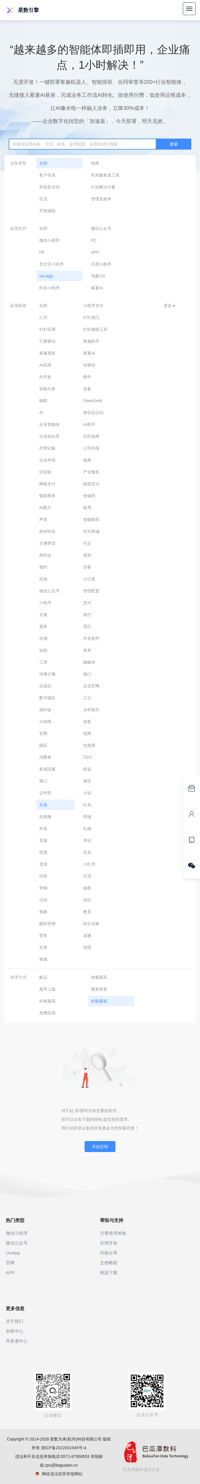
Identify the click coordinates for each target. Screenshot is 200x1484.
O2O (87, 757)
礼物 (87, 828)
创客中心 (14, 1331)
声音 (43, 519)
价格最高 (47, 1001)
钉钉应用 (47, 329)
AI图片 (45, 507)
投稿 (43, 579)
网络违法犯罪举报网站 (59, 1474)
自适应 (45, 686)
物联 (43, 400)
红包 (87, 804)
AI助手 (89, 424)
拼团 (87, 947)
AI (41, 412)
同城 (87, 816)
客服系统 (47, 353)
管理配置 (91, 590)
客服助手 (91, 341)
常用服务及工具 (105, 175)
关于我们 (14, 1321)
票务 (43, 626)
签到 (87, 555)
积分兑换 (91, 923)
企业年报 (47, 460)
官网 (43, 733)
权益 (87, 769)
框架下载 (108, 1272)
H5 (41, 252)
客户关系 (47, 175)
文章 (43, 947)
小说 (87, 793)
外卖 (43, 828)
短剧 (43, 650)
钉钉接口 (91, 317)
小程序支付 (93, 305)
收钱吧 (89, 495)
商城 (43, 959)
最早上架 (47, 989)
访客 (87, 567)
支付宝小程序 (51, 264)
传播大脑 (47, 674)
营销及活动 (49, 187)
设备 (87, 388)
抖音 (43, 876)
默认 (43, 977)
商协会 (45, 555)
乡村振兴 (91, 709)
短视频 (45, 816)
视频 (43, 911)
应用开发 (108, 1242)
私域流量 (47, 769)
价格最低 (99, 1001)
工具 (43, 662)
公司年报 (91, 448)
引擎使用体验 (113, 1233)
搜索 (174, 144)
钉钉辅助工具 (95, 329)
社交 (87, 543)
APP (95, 252)
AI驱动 (89, 365)
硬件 (87, 377)
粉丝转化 (47, 531)
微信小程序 (49, 240)
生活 (43, 199)
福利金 (45, 709)
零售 (43, 935)
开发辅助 (47, 210)
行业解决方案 (103, 187)
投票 (43, 852)
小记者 (89, 579)
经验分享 (108, 1252)
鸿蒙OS (98, 276)
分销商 (45, 721)
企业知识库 (49, 436)
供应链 (45, 472)
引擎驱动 (47, 341)
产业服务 (91, 472)
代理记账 (47, 448)
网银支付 (47, 484)
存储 (43, 638)
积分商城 (91, 531)
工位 (87, 697)
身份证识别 (93, 412)
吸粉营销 (47, 923)
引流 (87, 876)
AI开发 (45, 377)
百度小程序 (101, 264)
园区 (43, 745)
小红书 (89, 864)
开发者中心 (17, 1340)
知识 (87, 900)
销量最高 (99, 977)
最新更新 (99, 989)
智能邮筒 (91, 519)
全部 (43, 163)
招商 (87, 733)
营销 (43, 888)
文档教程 (108, 1262)
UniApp (13, 1252)
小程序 (45, 602)
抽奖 (87, 888)
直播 (87, 935)
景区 (87, 626)
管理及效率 (101, 199)
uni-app (46, 276)
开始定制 (100, 1146)
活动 (43, 900)
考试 (87, 840)
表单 (87, 650)
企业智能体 (49, 424)
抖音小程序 (49, 288)
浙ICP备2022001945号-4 (63, 1447)
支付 (87, 602)
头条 (43, 804)
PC (94, 240)
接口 (87, 674)
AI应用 (45, 365)
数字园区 (47, 697)
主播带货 (47, 543)
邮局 (87, 507)
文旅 (43, 614)
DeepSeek (92, 400)
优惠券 (89, 745)
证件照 (45, 793)
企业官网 (91, 686)
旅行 (87, 614)
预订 (43, 781)
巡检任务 (47, 388)
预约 (43, 567)
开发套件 (91, 638)
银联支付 (91, 484)
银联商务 (47, 495)
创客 (87, 721)
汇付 (43, 317)
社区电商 (91, 436)
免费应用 (47, 1013)
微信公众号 (101, 228)
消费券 (45, 757)
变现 (43, 864)
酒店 (87, 781)
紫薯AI (97, 288)
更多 (170, 305)
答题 (43, 840)
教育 (87, 911)
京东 (87, 852)
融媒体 (89, 662)
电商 (95, 163)
